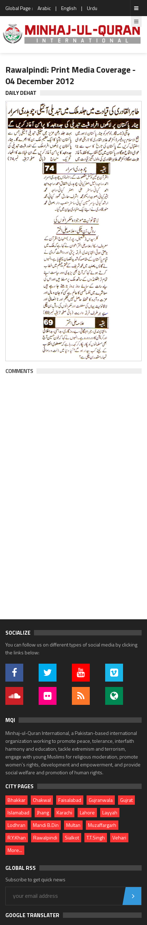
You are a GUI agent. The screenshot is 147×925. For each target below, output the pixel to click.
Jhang (43, 812)
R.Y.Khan (17, 837)
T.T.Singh (96, 837)
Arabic (44, 8)
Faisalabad (69, 800)
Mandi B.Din (46, 825)
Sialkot (72, 837)
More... (15, 850)
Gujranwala (101, 800)
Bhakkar (16, 800)
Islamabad (18, 812)
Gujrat (126, 800)
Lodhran (16, 825)
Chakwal (42, 800)
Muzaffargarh (102, 825)
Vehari (119, 837)
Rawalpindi (45, 837)
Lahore (87, 812)
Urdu (92, 8)
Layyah (109, 812)
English (69, 8)
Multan (73, 825)
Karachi (64, 812)
